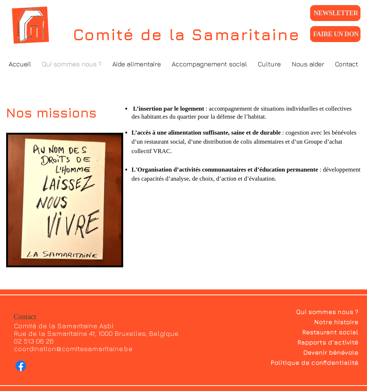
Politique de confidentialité (314, 362)
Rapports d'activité (327, 342)
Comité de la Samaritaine (186, 34)
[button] (136, 64)
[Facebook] (21, 366)
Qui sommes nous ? (327, 312)
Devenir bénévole (330, 352)
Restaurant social (330, 332)
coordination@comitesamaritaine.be (73, 349)
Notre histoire (336, 322)
